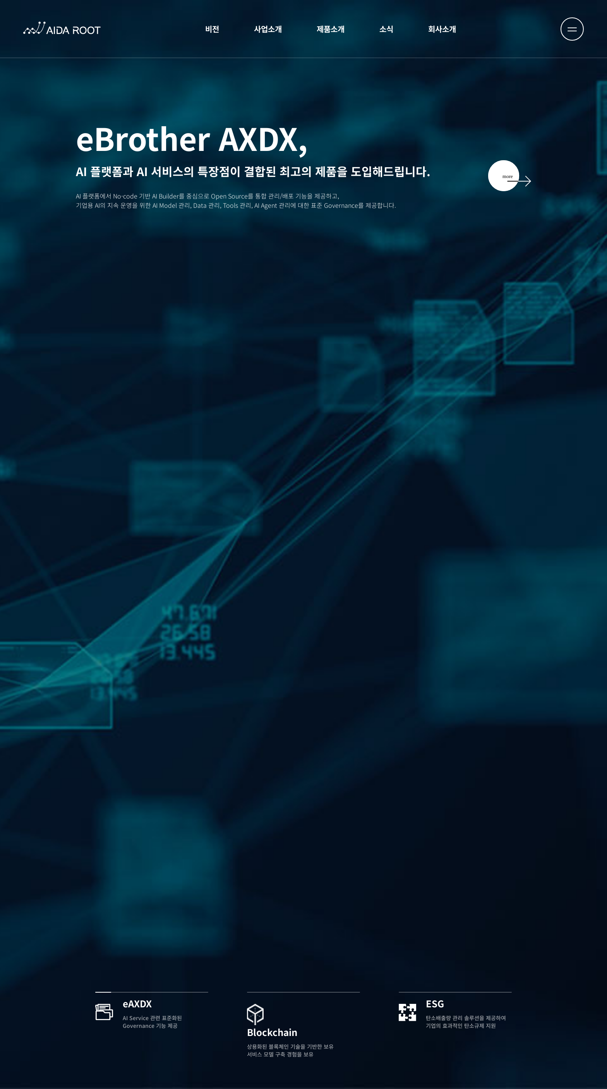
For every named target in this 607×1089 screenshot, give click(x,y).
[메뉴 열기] (572, 29)
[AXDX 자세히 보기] (509, 156)
